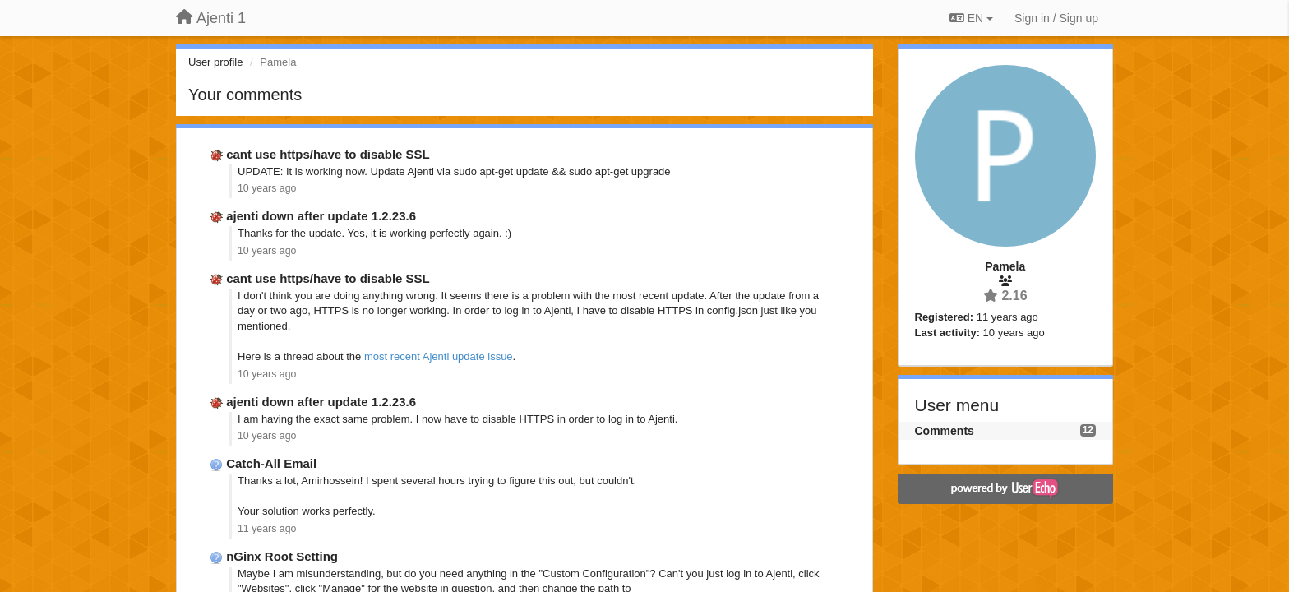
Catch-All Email (271, 463)
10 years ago (267, 188)
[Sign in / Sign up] (1056, 18)
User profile (215, 62)
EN (971, 18)
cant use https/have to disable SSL (328, 154)
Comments (944, 430)
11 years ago (267, 528)
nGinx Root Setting (282, 556)
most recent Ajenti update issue (438, 356)
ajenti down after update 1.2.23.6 (321, 216)
